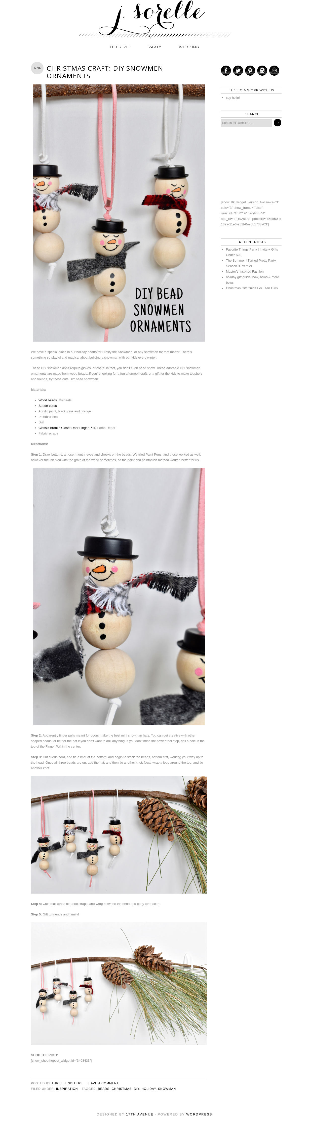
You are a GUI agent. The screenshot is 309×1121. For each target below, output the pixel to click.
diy (136, 1089)
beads (103, 1089)
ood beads (49, 400)
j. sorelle (154, 19)
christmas (122, 1089)
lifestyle (120, 47)
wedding (189, 47)
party (155, 47)
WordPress (199, 1114)
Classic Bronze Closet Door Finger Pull (66, 428)
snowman (167, 1089)
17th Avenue (139, 1114)
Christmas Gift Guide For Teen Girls (252, 288)
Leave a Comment (103, 1083)
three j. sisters (67, 1083)
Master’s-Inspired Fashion (245, 271)
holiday (148, 1089)
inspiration (67, 1089)
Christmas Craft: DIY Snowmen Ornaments (105, 72)
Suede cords (47, 406)
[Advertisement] (250, 163)
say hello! (233, 98)
